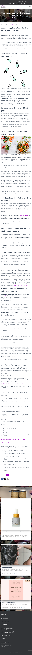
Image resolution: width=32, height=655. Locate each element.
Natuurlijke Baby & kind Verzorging (7, 631)
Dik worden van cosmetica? (9, 602)
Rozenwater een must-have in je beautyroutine (13, 532)
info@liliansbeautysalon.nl (19, 3)
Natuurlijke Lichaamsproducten (7, 628)
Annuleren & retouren (5, 619)
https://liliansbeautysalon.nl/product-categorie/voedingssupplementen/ (16, 383)
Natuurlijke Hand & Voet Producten (7, 632)
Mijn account (19, 1)
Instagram (26, 3)
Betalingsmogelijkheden (5, 617)
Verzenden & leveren (4, 618)
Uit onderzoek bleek (24, 215)
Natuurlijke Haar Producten (6, 635)
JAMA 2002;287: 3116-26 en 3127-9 (21, 285)
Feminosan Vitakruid (7, 443)
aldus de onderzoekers (19, 188)
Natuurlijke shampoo (7, 567)
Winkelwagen (24, 1)
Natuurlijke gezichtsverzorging (6, 629)
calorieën (17, 298)
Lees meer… (19, 537)
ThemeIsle (20, 652)
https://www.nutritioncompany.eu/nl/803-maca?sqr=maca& (13, 439)
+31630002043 (9, 3)
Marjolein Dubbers (12, 24)
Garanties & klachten (5, 621)
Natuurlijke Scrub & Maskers (6, 633)
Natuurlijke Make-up (4, 627)
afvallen (5, 295)
